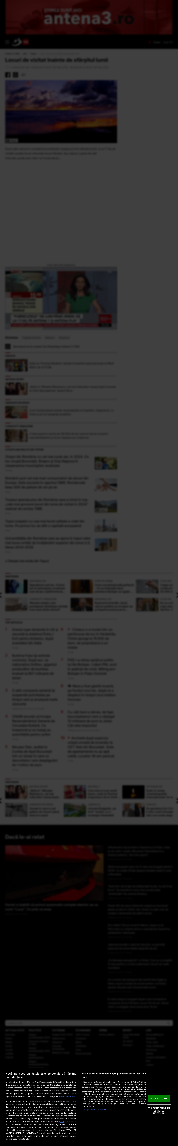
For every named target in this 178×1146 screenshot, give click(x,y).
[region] (89, 1107)
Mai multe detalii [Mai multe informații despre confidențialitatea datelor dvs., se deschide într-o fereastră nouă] (67, 1096)
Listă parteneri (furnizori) (94, 1109)
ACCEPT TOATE (159, 1098)
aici (62, 1121)
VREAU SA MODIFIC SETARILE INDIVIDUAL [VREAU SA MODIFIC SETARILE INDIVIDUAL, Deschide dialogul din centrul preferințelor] (159, 1111)
